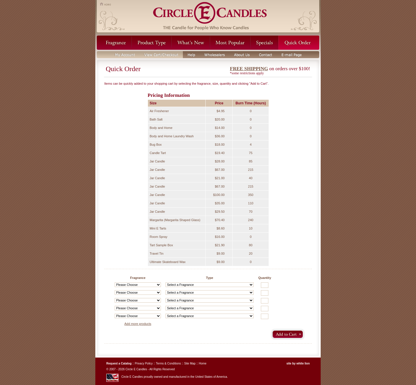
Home (203, 363)
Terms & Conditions (168, 363)
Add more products (138, 323)
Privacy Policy (144, 363)
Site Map (189, 363)
